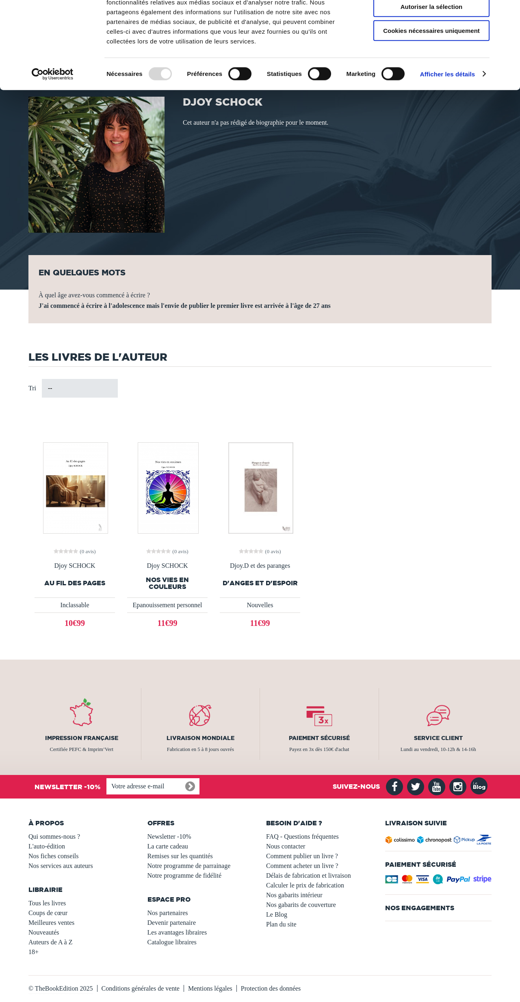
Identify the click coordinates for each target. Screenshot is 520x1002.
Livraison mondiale (200, 738)
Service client (438, 738)
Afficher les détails (447, 111)
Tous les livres (47, 903)
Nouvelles (260, 605)
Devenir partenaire (171, 922)
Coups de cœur (47, 912)
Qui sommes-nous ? (54, 836)
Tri (32, 388)
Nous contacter (285, 846)
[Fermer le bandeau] (507, 12)
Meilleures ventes (51, 922)
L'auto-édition (46, 846)
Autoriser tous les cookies (431, 20)
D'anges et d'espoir (260, 583)
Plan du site (281, 924)
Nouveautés (43, 932)
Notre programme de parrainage (189, 865)
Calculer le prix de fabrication (305, 885)
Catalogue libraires (172, 942)
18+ (33, 951)
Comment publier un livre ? (302, 856)
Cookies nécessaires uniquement (431, 67)
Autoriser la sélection (432, 44)
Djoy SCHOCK (74, 566)
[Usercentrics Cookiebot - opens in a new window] (52, 111)
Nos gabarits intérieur (294, 895)
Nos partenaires (167, 912)
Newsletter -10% (169, 836)
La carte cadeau (167, 846)
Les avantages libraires (177, 932)
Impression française (81, 738)
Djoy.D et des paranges (260, 566)
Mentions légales (210, 988)
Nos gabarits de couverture (301, 904)
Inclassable (74, 605)
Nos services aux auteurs (60, 865)
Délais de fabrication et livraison (308, 875)
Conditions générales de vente (141, 988)
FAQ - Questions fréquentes (302, 836)
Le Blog (276, 914)
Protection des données (271, 988)
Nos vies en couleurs (167, 583)
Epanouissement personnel (167, 605)
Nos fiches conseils (53, 856)
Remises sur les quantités (180, 856)
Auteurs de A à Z (50, 942)
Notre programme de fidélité (184, 875)
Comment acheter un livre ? (302, 865)
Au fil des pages (74, 583)
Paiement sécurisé (319, 738)
